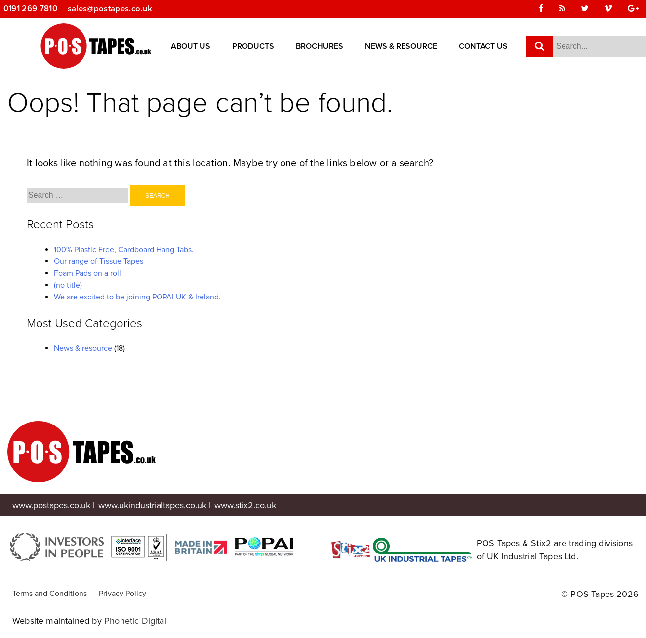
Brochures (319, 47)
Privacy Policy (122, 593)
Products (253, 47)
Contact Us (483, 47)
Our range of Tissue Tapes (98, 261)
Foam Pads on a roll (87, 273)
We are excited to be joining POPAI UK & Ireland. (137, 297)
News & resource (83, 348)
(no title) (68, 285)
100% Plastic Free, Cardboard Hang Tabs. (124, 250)
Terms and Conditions (49, 593)
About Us (190, 47)
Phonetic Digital (135, 620)
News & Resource (401, 47)
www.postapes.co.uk (51, 505)
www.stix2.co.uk (245, 505)
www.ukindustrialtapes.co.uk (152, 505)
